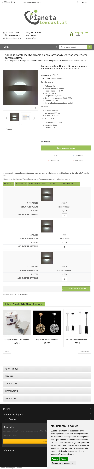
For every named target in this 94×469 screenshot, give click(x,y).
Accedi (84, 2)
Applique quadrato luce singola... (17, 339)
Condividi (77, 155)
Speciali (9, 376)
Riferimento (46, 75)
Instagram (53, 160)
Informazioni (11, 391)
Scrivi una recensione (65, 148)
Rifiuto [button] (63, 459)
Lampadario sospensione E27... (47, 339)
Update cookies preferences (11, 468)
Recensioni (23, 294)
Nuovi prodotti (12, 369)
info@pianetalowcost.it (32, 2)
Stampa (9, 129)
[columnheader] (8, 184)
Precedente (6, 118)
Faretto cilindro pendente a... (77, 339)
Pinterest (77, 160)
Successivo (84, 352)
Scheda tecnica (9, 294)
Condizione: (46, 78)
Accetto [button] (55, 459)
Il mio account (10, 419)
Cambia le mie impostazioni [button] (63, 463)
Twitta (53, 155)
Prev (7, 352)
